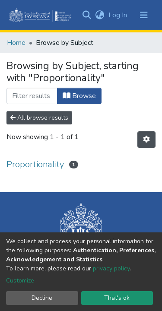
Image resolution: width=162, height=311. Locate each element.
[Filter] (31, 96)
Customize (20, 280)
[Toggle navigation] (144, 15)
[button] (99, 15)
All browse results (39, 118)
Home (16, 43)
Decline (42, 298)
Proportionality (35, 164)
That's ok (117, 298)
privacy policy (111, 268)
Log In (118, 15)
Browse (79, 96)
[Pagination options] (146, 139)
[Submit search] (86, 15)
